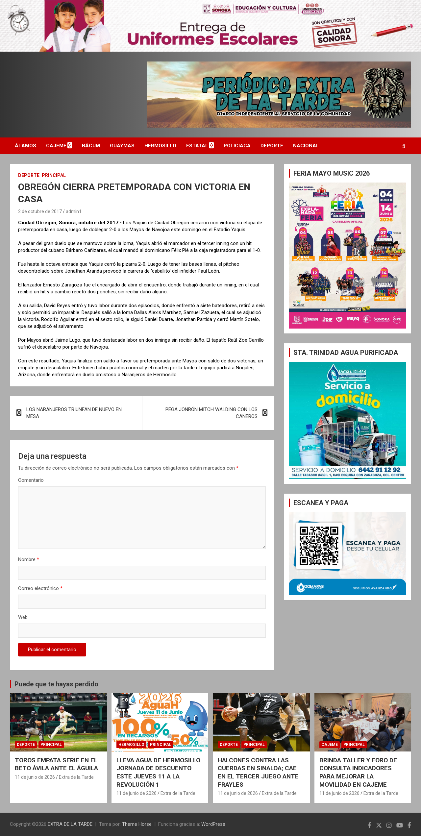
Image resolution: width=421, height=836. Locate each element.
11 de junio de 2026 (35, 777)
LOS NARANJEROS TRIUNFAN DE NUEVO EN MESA (74, 412)
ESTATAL (197, 146)
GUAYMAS (122, 146)
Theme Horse (137, 824)
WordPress (213, 824)
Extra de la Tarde (76, 777)
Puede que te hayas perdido (56, 684)
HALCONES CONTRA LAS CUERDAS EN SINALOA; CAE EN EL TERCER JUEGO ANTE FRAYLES (258, 772)
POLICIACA (237, 146)
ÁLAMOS (25, 146)
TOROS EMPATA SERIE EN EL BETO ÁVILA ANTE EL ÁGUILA (56, 764)
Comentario (31, 480)
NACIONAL (306, 146)
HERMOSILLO (160, 146)
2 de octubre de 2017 (40, 211)
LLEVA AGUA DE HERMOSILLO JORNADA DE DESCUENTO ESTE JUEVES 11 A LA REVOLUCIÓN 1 (158, 772)
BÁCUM (91, 146)
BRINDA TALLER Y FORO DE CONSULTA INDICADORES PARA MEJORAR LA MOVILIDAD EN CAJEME (358, 772)
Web (23, 617)
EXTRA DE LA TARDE (70, 824)
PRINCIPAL (54, 175)
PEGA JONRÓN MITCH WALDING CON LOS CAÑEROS (211, 412)
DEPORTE (271, 146)
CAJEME (56, 146)
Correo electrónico (40, 588)
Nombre (28, 559)
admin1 (74, 211)
